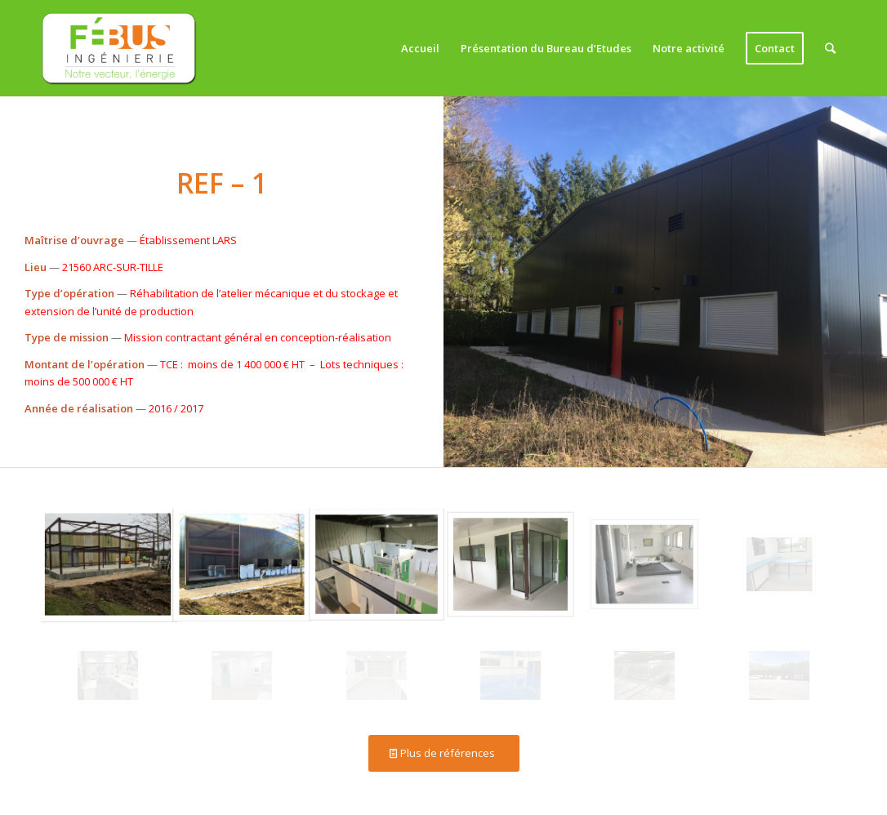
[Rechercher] (830, 48)
